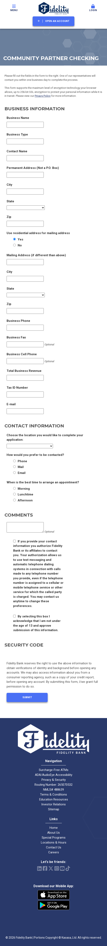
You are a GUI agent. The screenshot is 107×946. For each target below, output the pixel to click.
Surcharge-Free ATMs (53, 770)
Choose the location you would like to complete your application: (45, 437)
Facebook (45, 868)
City (9, 185)
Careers (53, 852)
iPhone (54, 894)
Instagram (56, 868)
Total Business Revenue (24, 371)
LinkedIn (39, 868)
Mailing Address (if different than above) (36, 255)
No (20, 245)
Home (53, 828)
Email (21, 473)
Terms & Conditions (53, 794)
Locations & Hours (53, 842)
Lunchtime (25, 494)
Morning (24, 489)
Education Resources (53, 799)
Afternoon (25, 500)
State (10, 201)
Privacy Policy (43, 95)
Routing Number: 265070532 (53, 785)
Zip (9, 217)
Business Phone (18, 321)
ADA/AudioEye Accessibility (53, 775)
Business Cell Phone (22, 354)
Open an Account (57, 21)
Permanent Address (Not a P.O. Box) (33, 168)
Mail (21, 467)
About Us (53, 832)
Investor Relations (53, 804)
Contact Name (17, 151)
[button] (93, 8)
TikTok (68, 868)
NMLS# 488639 (53, 789)
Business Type (17, 134)
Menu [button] (14, 8)
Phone (22, 461)
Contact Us (53, 847)
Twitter (50, 868)
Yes (20, 239)
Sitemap (53, 809)
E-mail (11, 404)
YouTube (62, 868)
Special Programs (54, 837)
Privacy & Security (53, 780)
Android (54, 905)
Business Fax (16, 337)
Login (93, 8)
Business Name (18, 118)
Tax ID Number (17, 387)
